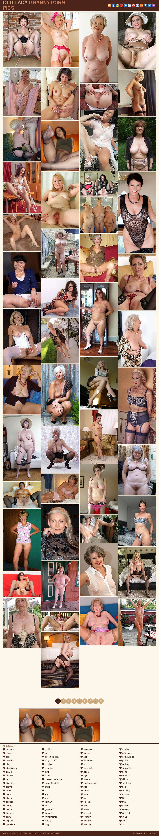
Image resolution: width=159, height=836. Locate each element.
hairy (45, 824)
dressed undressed (52, 779)
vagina (124, 809)
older (84, 805)
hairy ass (86, 749)
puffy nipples (126, 757)
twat (122, 802)
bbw (6, 764)
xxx (122, 824)
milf (83, 787)
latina (84, 772)
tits (122, 798)
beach (7, 772)
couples (47, 764)
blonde (7, 798)
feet (45, 794)
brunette (8, 813)
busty (7, 817)
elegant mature (50, 783)
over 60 (85, 821)
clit (44, 753)
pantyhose (125, 753)
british (7, 809)
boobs (7, 805)
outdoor (85, 809)
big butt (8, 821)
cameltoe (9, 824)
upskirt (124, 805)
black (7, 794)
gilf (44, 805)
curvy (46, 775)
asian (7, 753)
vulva (123, 817)
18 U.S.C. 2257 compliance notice (46, 833)
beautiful (8, 775)
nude (84, 794)
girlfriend (47, 809)
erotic (46, 787)
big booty (9, 783)
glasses (47, 813)
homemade (87, 760)
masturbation (88, 783)
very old (124, 813)
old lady (85, 802)
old (83, 798)
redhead (124, 764)
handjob (85, 753)
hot (83, 764)
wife (122, 821)
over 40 (85, 813)
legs (83, 775)
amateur (8, 749)
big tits (7, 787)
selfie (123, 772)
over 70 (85, 824)
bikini (7, 790)
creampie (47, 768)
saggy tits (125, 768)
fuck (45, 798)
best (6, 779)
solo (122, 787)
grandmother (49, 817)
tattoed (124, 794)
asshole (8, 760)
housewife (86, 768)
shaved (124, 775)
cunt (45, 772)
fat (44, 790)
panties (124, 749)
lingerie (85, 779)
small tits (125, 783)
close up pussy (50, 757)
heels (84, 757)
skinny (123, 779)
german (47, 802)
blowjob (8, 802)
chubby (47, 749)
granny (46, 821)
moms (84, 790)
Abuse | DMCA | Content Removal (17, 833)
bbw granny (10, 768)
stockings (125, 790)
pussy (123, 760)
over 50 (85, 817)
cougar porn (49, 760)
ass (6, 757)
